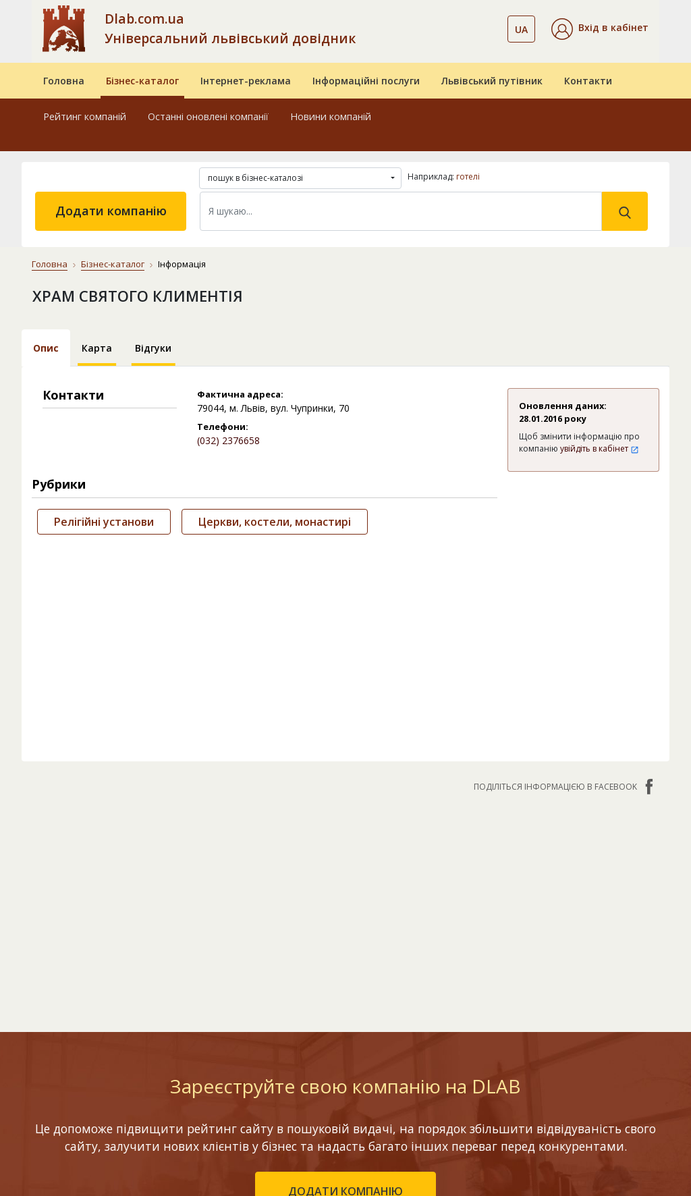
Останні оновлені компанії (208, 116)
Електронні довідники (350, 975)
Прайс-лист (588, 1013)
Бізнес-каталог (142, 80)
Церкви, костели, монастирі (274, 521)
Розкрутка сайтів (365, 1061)
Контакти (588, 80)
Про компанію (595, 935)
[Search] (401, 211)
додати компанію (345, 807)
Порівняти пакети (248, 1075)
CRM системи (355, 1002)
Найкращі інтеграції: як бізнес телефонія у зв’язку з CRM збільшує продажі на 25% (489, 1116)
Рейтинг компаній (84, 116)
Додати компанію (111, 210)
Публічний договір (605, 954)
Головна (63, 80)
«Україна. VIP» (238, 1056)
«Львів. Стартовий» (252, 935)
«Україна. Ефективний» (237, 995)
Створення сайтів (366, 1041)
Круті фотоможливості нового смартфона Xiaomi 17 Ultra (488, 956)
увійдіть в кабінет (599, 448)
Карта (97, 348)
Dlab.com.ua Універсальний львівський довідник (230, 28)
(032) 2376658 (228, 440)
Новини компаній (330, 116)
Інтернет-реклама (245, 80)
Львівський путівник (492, 80)
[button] (599, 29)
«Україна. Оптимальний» (241, 1029)
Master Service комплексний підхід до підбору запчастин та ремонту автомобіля (490, 1033)
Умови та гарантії (604, 993)
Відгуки (153, 348)
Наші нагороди (597, 974)
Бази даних (350, 949)
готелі (468, 176)
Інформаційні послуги (366, 80)
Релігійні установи (104, 521)
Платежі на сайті (602, 1033)
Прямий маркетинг (369, 1022)
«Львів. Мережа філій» (242, 961)
